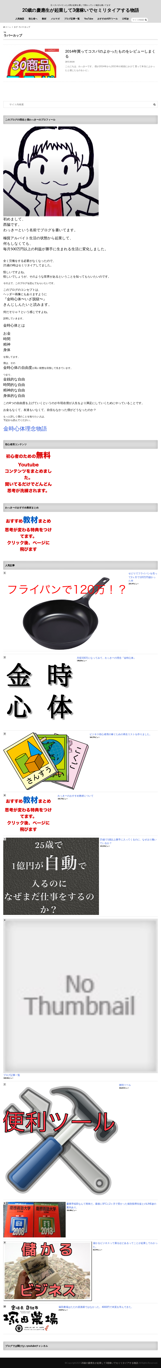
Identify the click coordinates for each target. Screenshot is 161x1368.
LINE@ (125, 18)
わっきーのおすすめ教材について (75, 795)
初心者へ (33, 18)
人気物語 (19, 18)
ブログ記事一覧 (72, 18)
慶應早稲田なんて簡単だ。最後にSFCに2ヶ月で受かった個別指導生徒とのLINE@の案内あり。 (111, 1205)
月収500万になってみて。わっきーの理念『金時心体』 (106, 657)
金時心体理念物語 (25, 428)
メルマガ (55, 18)
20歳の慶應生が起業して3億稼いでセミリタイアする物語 (80, 10)
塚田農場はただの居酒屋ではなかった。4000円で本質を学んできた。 (96, 1306)
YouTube (88, 18)
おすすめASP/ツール (107, 18)
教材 (44, 18)
